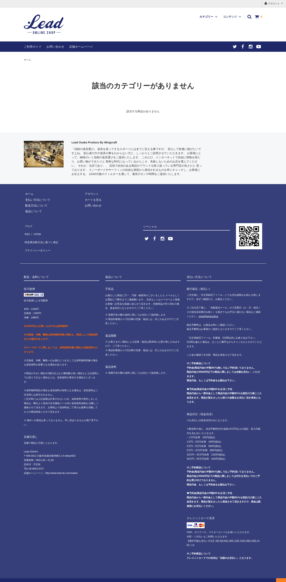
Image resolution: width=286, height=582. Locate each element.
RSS (27, 231)
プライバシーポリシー (38, 242)
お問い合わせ (55, 46)
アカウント (274, 3)
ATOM (36, 231)
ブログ (28, 225)
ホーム (27, 59)
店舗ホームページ (81, 46)
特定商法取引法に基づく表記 (42, 236)
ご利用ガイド (33, 46)
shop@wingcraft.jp (208, 310)
